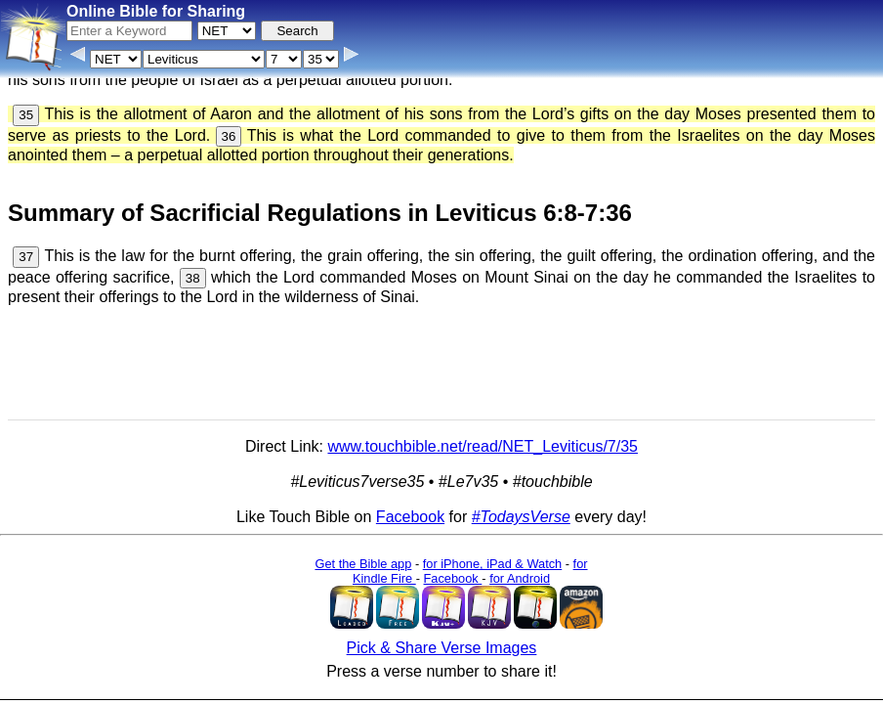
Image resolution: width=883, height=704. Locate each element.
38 (193, 278)
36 (229, 136)
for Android (519, 578)
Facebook (410, 516)
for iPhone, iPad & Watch (493, 563)
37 (26, 256)
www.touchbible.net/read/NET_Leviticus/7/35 (482, 446)
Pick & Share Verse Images (442, 647)
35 (26, 115)
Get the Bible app (363, 563)
